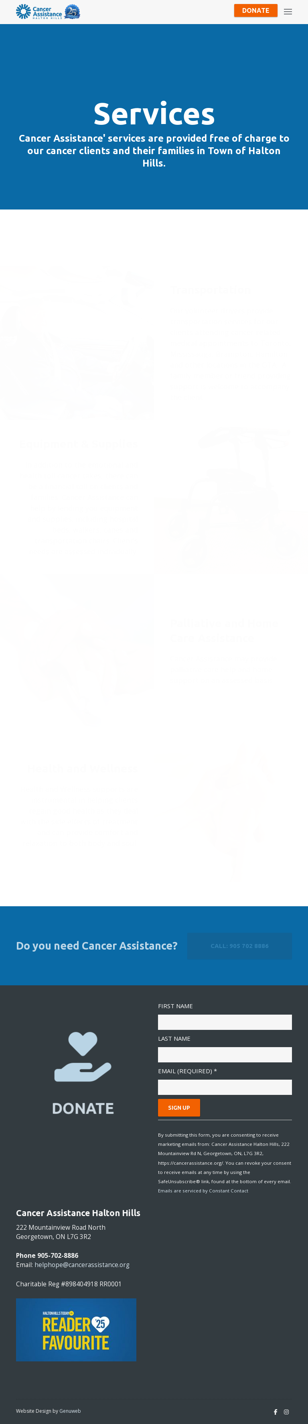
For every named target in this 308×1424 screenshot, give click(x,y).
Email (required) (187, 1071)
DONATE (83, 1108)
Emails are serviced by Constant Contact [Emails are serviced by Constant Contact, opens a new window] (203, 1191)
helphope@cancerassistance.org (82, 1265)
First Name (175, 1006)
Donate (256, 10)
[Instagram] (286, 1412)
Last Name (174, 1038)
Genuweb (70, 1411)
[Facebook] (276, 1412)
